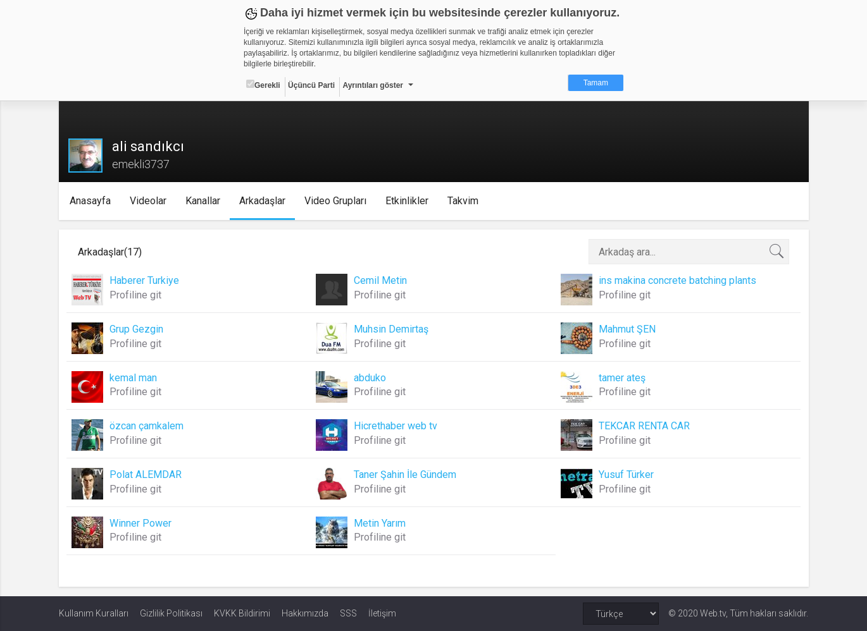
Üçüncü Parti (311, 85)
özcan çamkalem (146, 426)
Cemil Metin (380, 280)
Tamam (595, 82)
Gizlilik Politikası (171, 613)
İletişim (382, 613)
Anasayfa (90, 201)
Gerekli (263, 85)
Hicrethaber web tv (395, 426)
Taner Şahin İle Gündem (405, 475)
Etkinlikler (406, 201)
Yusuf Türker (626, 475)
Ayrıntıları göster (372, 85)
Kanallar (202, 201)
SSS (348, 613)
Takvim (462, 201)
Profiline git (135, 295)
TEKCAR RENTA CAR (644, 426)
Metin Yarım (380, 523)
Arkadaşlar (262, 201)
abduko (370, 378)
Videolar (148, 201)
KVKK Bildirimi (242, 613)
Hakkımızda (305, 613)
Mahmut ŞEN (627, 329)
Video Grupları (335, 201)
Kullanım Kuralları (93, 613)
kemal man (133, 378)
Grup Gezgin (136, 329)
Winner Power (140, 523)
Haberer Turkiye (144, 280)
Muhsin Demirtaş (391, 329)
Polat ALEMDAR (145, 475)
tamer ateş (622, 378)
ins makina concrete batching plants (677, 280)
